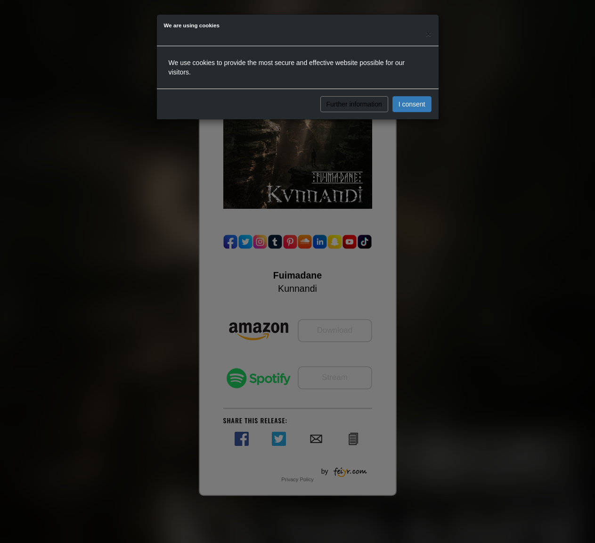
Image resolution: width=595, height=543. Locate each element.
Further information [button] (354, 104)
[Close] (428, 34)
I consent (412, 104)
